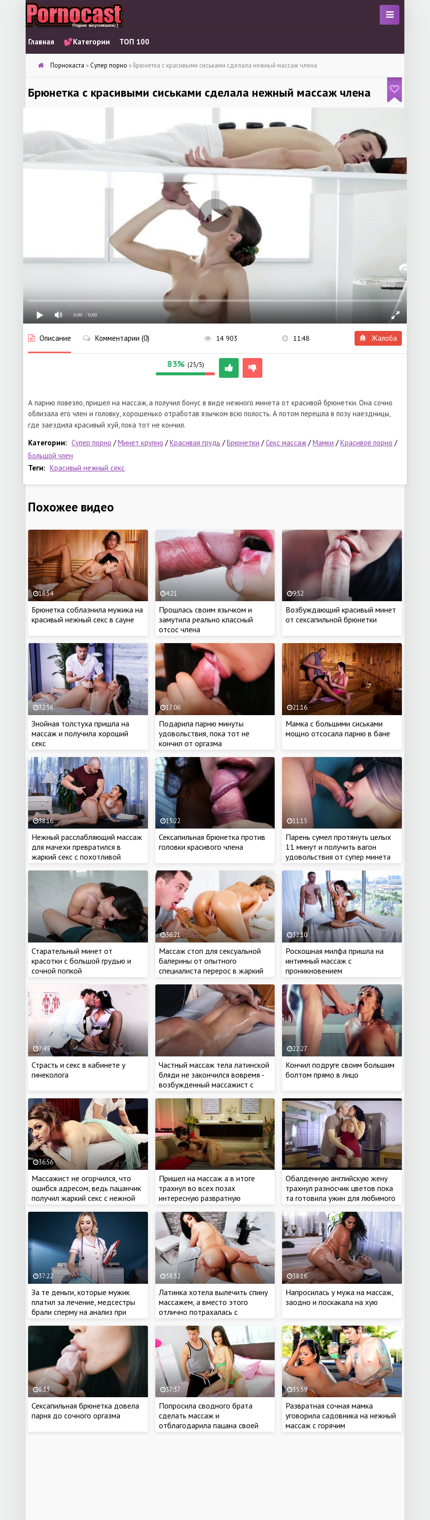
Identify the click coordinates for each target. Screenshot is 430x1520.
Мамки (323, 442)
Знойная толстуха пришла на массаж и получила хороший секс (80, 733)
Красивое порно (366, 442)
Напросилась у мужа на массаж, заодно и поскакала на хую (339, 1297)
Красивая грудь (195, 442)
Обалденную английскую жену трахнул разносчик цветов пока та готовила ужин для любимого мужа (340, 1193)
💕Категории (87, 41)
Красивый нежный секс (87, 467)
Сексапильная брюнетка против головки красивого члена (212, 842)
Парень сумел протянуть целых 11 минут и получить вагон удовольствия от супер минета (338, 847)
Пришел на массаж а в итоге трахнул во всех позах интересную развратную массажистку (207, 1193)
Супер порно (91, 442)
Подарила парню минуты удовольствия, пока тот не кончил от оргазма (204, 733)
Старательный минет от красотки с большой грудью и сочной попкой (81, 961)
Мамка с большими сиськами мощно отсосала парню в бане (338, 728)
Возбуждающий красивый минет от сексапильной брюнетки (341, 614)
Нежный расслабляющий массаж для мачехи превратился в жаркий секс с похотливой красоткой (87, 851)
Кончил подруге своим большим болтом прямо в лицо (340, 1070)
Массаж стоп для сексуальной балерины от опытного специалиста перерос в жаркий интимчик (211, 965)
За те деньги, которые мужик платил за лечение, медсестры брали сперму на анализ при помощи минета (83, 1307)
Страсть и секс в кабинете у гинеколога (78, 1070)
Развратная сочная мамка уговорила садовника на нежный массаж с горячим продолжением (341, 1420)
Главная (41, 41)
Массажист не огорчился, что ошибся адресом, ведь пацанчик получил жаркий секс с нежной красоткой (86, 1193)
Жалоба (378, 338)
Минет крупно (140, 442)
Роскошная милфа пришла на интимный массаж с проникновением (335, 961)
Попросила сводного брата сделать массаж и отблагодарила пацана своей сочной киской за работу (208, 1420)
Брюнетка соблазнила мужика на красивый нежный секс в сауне (87, 614)
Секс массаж (286, 442)
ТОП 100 (134, 41)
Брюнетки (243, 442)
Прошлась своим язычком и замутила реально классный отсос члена (206, 619)
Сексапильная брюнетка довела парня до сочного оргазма (85, 1410)
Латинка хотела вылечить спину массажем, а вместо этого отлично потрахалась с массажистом (213, 1307)
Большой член (50, 455)
